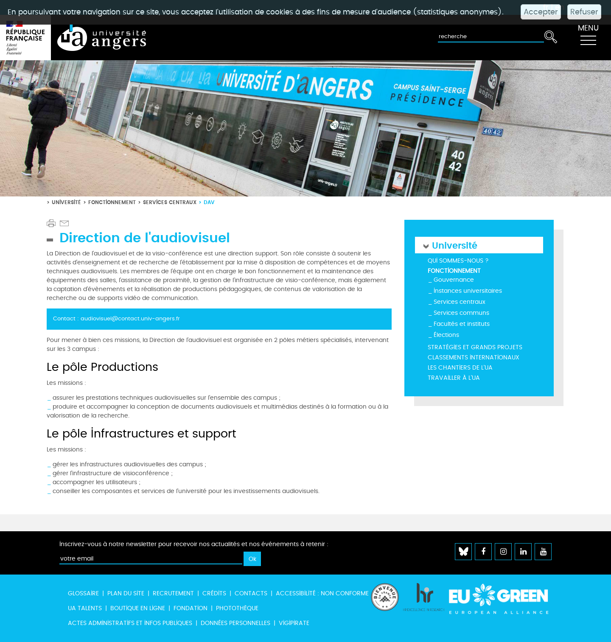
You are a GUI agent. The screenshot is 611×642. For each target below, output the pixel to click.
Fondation (190, 608)
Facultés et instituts (462, 324)
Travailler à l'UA (454, 377)
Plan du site (125, 593)
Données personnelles (235, 623)
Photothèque (237, 608)
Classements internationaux (473, 357)
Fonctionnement (112, 202)
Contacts (251, 593)
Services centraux (169, 202)
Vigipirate (294, 623)
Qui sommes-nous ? (458, 260)
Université (66, 202)
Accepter (541, 12)
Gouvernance (454, 279)
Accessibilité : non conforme (322, 593)
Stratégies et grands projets (475, 347)
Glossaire (83, 593)
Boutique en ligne (137, 608)
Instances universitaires (468, 290)
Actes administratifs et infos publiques (130, 623)
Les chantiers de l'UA (460, 367)
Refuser (584, 12)
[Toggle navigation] (588, 37)
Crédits (214, 593)
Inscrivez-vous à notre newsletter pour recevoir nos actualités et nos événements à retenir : (193, 544)
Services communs (461, 312)
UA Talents (85, 608)
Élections (446, 335)
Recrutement (173, 593)
